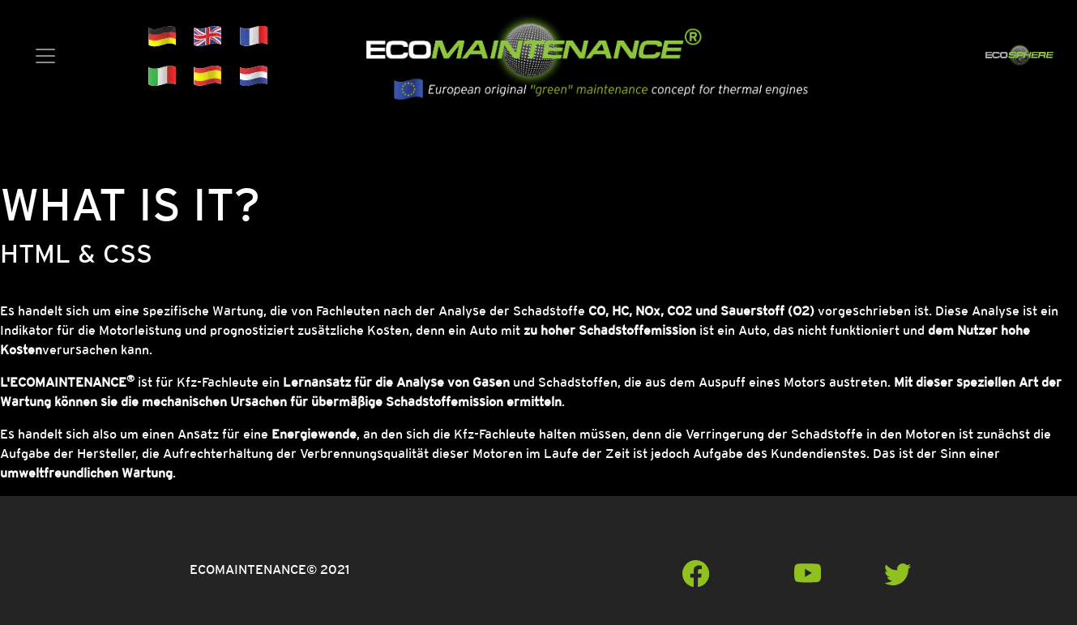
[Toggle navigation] (45, 56)
